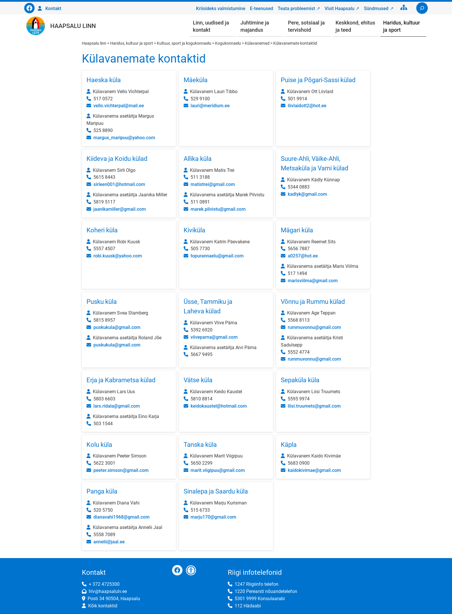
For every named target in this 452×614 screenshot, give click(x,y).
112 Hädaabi (248, 606)
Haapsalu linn (73, 25)
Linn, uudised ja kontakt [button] (211, 26)
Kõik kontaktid (102, 606)
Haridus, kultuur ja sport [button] (401, 26)
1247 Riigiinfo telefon (256, 584)
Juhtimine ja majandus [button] (254, 26)
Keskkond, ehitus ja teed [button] (355, 26)
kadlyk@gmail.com (307, 194)
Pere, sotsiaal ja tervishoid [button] (306, 26)
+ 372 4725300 (104, 584)
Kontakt (53, 8)
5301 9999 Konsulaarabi (260, 598)
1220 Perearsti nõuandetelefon (266, 591)
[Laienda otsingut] (422, 8)
